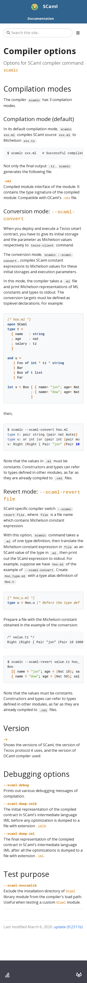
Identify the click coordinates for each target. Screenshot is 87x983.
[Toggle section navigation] (78, 33)
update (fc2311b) (68, 926)
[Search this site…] (37, 33)
